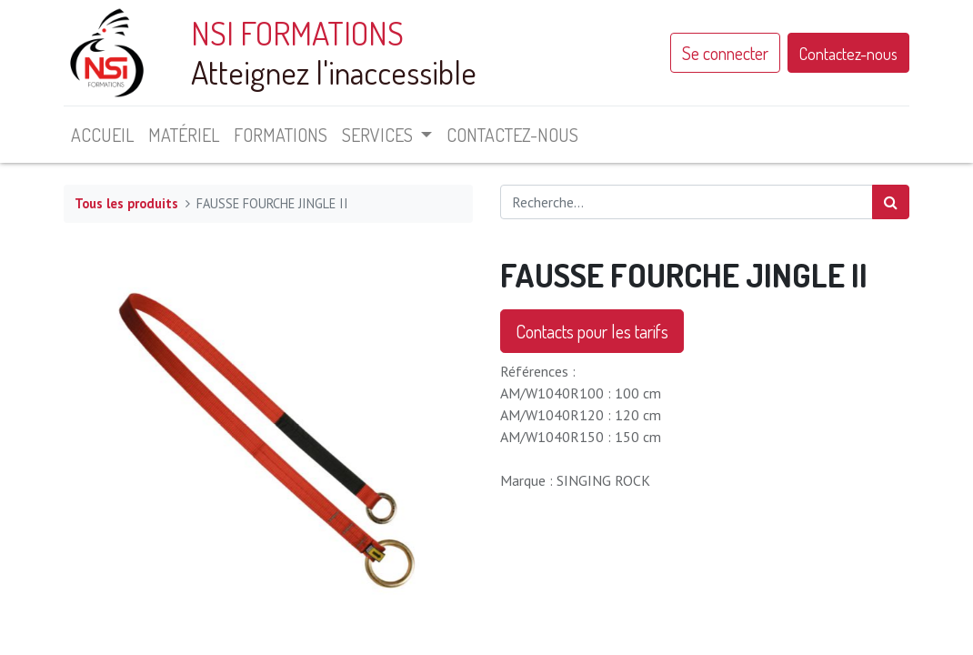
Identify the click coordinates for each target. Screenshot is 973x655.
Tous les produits (126, 203)
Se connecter (725, 53)
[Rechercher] (890, 202)
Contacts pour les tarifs (592, 331)
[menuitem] (102, 135)
